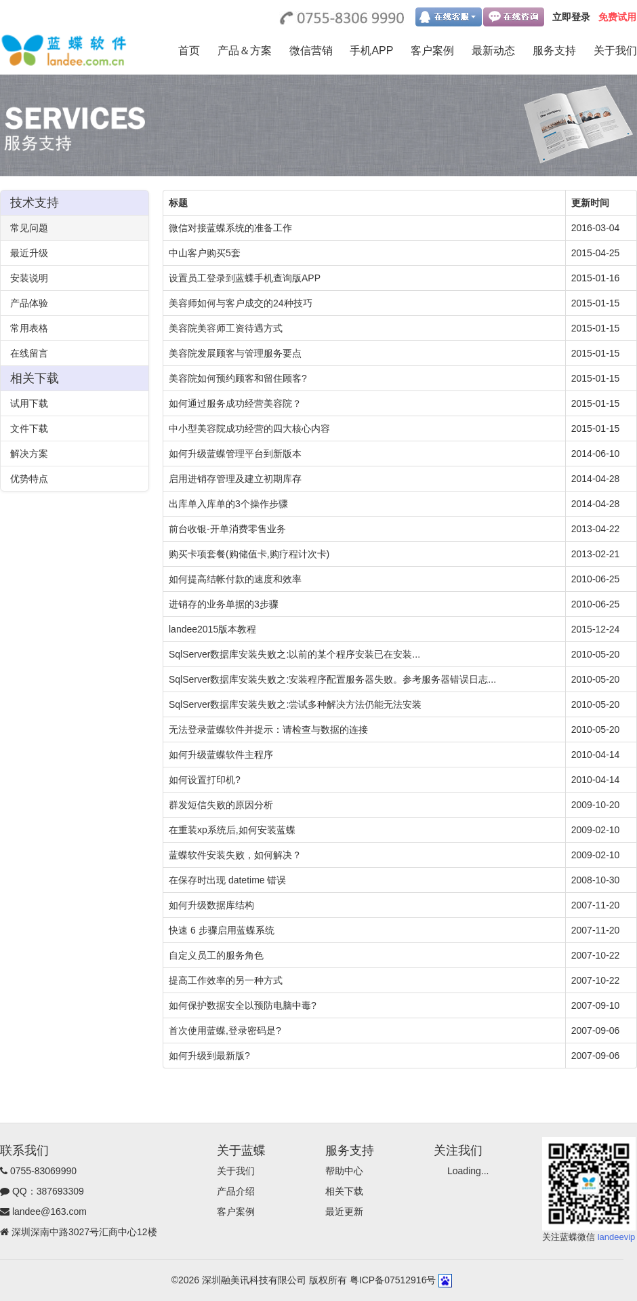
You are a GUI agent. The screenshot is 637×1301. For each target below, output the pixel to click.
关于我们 (615, 50)
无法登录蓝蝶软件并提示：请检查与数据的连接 (268, 729)
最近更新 (344, 1211)
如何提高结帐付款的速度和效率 (235, 579)
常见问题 (29, 227)
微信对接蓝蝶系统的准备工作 (230, 227)
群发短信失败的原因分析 (221, 804)
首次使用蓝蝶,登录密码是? (225, 1030)
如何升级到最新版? (209, 1055)
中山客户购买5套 (205, 252)
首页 (189, 50)
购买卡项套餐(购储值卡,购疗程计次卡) (249, 553)
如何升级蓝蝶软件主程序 (221, 754)
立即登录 (571, 17)
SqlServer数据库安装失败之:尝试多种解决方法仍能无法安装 (295, 704)
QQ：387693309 (48, 1191)
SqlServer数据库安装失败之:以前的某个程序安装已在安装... (294, 654)
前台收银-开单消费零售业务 (227, 528)
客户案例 (432, 50)
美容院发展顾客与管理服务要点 (235, 353)
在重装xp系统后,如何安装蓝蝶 (232, 829)
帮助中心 (344, 1170)
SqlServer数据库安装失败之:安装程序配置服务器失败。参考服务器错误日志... (332, 679)
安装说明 (29, 278)
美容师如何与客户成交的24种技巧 (240, 303)
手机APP (371, 50)
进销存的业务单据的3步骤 (224, 604)
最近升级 (29, 252)
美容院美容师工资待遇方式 (226, 328)
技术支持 (34, 202)
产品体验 (29, 303)
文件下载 (29, 428)
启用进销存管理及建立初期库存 (235, 478)
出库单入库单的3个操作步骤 (228, 503)
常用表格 (29, 328)
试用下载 (29, 403)
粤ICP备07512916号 (393, 1280)
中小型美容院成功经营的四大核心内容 (249, 428)
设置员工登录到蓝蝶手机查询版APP (245, 278)
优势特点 (29, 478)
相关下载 (34, 378)
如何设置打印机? (205, 779)
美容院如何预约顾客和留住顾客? (238, 378)
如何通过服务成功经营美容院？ (235, 403)
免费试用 (617, 17)
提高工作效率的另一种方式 (226, 980)
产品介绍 (236, 1191)
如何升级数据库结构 (211, 905)
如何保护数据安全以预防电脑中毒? (242, 1005)
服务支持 (554, 50)
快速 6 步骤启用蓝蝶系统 (221, 930)
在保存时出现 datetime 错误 (227, 880)
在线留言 (29, 353)
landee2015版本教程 (212, 629)
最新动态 (493, 50)
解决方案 (29, 453)
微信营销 (311, 50)
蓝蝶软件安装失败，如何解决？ (235, 854)
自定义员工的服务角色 (216, 955)
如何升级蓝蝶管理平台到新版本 (235, 453)
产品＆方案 (245, 50)
